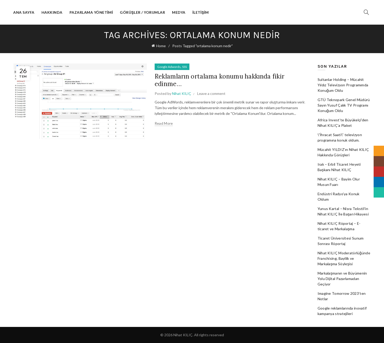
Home (161, 46)
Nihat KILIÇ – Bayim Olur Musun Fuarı (339, 182)
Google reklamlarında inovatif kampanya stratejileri (342, 311)
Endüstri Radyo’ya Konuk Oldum (339, 196)
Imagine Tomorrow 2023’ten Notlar (342, 296)
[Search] (366, 12)
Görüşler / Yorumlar (142, 12)
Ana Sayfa (24, 12)
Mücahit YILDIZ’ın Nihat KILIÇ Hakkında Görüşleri (343, 152)
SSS (184, 67)
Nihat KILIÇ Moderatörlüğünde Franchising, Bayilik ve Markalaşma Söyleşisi (344, 258)
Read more (164, 123)
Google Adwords (169, 67)
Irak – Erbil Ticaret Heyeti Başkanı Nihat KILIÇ (339, 167)
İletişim (201, 12)
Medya (179, 12)
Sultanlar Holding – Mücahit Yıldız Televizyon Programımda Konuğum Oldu (343, 85)
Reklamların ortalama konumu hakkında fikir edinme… (220, 80)
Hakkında (52, 12)
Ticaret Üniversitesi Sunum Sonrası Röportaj (341, 241)
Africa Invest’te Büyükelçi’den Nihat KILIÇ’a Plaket (343, 123)
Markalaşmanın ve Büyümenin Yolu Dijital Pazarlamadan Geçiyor (342, 278)
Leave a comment (211, 93)
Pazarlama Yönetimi (91, 12)
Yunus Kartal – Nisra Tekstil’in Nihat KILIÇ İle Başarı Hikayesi (343, 211)
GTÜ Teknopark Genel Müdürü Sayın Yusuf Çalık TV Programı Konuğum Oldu (344, 105)
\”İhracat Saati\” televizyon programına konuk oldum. (340, 137)
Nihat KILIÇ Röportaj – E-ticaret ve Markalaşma (339, 226)
